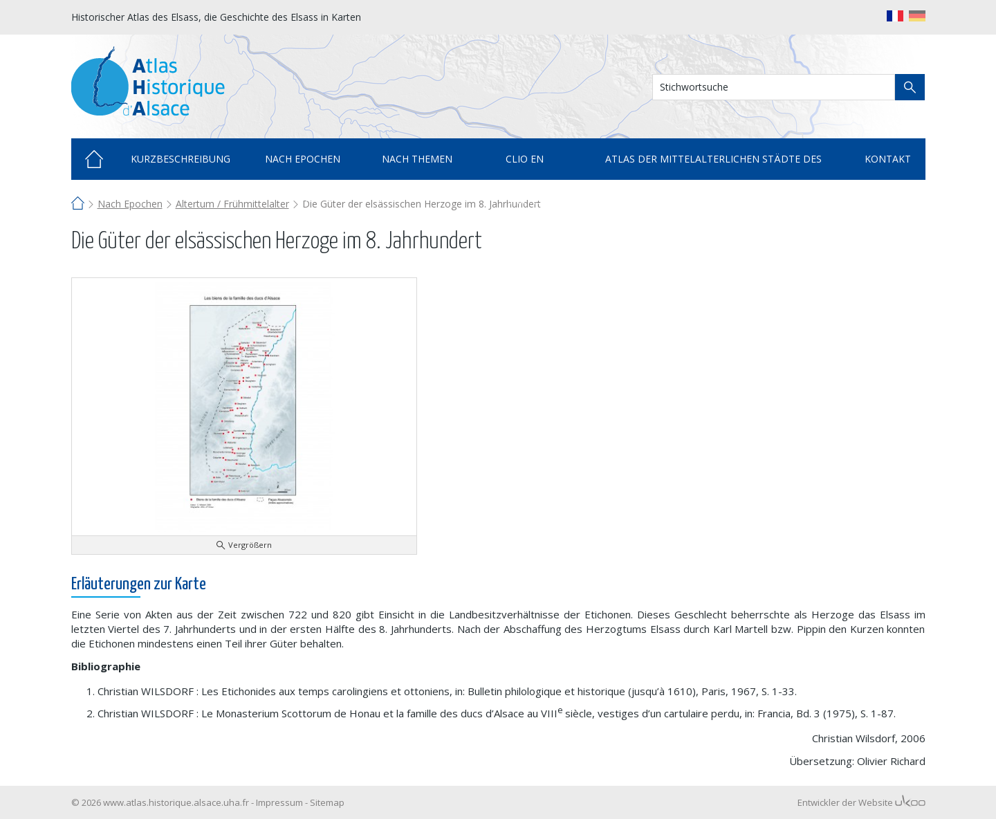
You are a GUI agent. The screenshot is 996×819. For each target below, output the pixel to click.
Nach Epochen (130, 203)
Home (94, 159)
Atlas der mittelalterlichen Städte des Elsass (713, 166)
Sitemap (327, 802)
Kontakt (888, 158)
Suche (910, 87)
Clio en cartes (525, 166)
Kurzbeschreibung (180, 158)
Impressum (279, 802)
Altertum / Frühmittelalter (232, 203)
